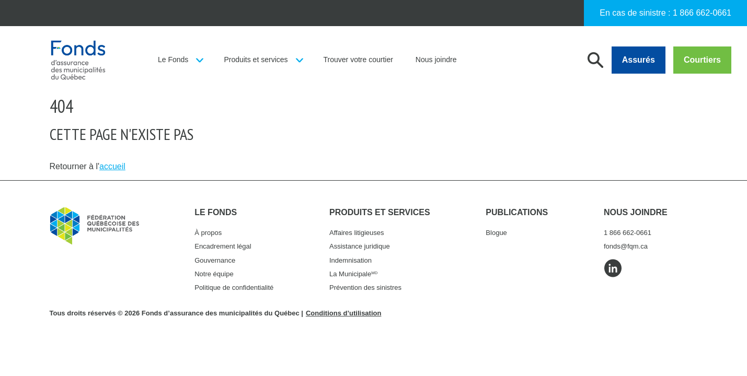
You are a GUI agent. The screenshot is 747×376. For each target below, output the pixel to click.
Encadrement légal (222, 246)
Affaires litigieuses (356, 233)
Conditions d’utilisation (343, 313)
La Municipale (353, 274)
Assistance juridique (359, 246)
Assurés (638, 59)
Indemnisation (350, 260)
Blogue (496, 233)
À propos (208, 233)
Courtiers (702, 59)
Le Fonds (173, 59)
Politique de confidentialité (233, 287)
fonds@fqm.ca (626, 246)
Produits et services (256, 59)
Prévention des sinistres (365, 287)
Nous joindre (436, 59)
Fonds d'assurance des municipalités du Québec (78, 60)
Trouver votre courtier (358, 59)
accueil (112, 166)
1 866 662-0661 (702, 12)
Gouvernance (214, 260)
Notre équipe (213, 274)
